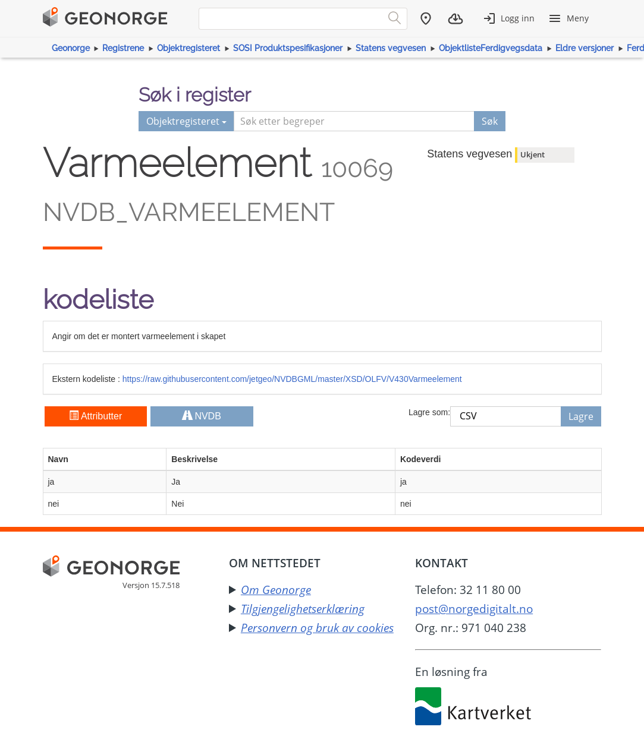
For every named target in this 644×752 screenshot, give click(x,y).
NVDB (202, 416)
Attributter (95, 416)
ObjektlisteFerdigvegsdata (490, 48)
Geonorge (71, 48)
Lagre (580, 416)
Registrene (123, 48)
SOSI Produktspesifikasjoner (288, 48)
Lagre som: (429, 412)
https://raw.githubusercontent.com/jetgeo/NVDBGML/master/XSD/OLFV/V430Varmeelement (292, 379)
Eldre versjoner (584, 48)
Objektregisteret (188, 48)
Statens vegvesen (391, 48)
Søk (490, 121)
